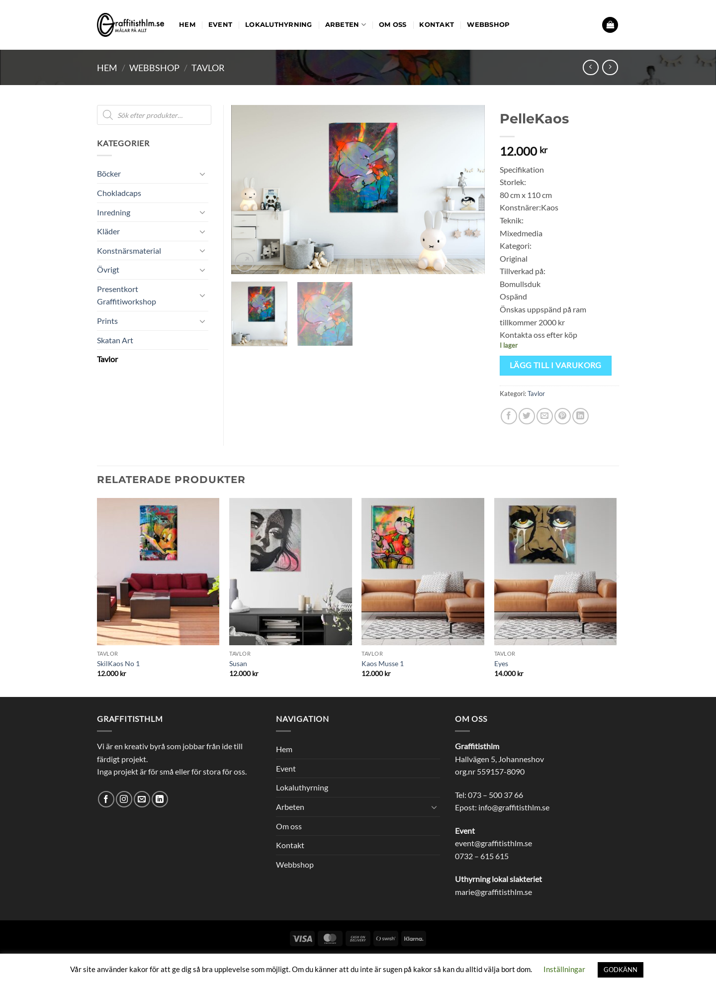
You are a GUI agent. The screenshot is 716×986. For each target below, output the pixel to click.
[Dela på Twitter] (527, 416)
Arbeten (345, 24)
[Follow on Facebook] (106, 799)
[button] (610, 25)
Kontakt (436, 24)
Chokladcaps (119, 192)
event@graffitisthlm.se (493, 843)
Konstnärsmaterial (129, 250)
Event (220, 24)
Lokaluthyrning (278, 24)
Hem (187, 24)
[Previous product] (610, 67)
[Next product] (590, 67)
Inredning (113, 212)
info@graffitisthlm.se (513, 807)
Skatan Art (115, 340)
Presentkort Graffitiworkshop (126, 295)
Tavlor (208, 67)
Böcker (109, 173)
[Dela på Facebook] (509, 416)
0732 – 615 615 (482, 856)
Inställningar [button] (564, 969)
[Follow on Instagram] (124, 799)
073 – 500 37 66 (495, 794)
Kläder (108, 231)
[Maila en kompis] (545, 416)
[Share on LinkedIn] (580, 416)
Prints (107, 320)
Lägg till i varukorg (556, 365)
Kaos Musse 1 (382, 663)
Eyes (501, 663)
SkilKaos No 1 (118, 663)
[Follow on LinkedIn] (160, 799)
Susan (238, 663)
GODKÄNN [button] (620, 970)
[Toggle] (202, 174)
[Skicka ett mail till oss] (142, 799)
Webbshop (488, 24)
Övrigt (108, 269)
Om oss (393, 24)
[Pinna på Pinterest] (562, 416)
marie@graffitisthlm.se (493, 891)
